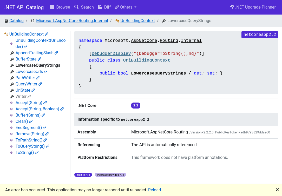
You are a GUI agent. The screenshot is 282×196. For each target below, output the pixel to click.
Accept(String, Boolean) (40, 108)
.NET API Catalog (24, 7)
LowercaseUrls (31, 71)
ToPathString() (31, 140)
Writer (23, 96)
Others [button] (124, 7)
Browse (60, 7)
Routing (169, 40)
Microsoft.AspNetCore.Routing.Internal (72, 20)
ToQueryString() (32, 146)
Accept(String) (31, 102)
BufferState (28, 59)
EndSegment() (31, 127)
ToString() (27, 152)
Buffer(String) (30, 115)
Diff (104, 7)
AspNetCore (144, 40)
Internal (191, 40)
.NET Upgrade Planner (253, 7)
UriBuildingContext (138, 20)
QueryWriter (29, 84)
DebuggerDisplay (111, 53)
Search (84, 7)
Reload (154, 189)
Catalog (16, 20)
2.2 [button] (135, 105)
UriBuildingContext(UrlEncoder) (41, 43)
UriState (25, 90)
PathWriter (28, 77)
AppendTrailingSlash (37, 52)
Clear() (24, 121)
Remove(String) (32, 133)
